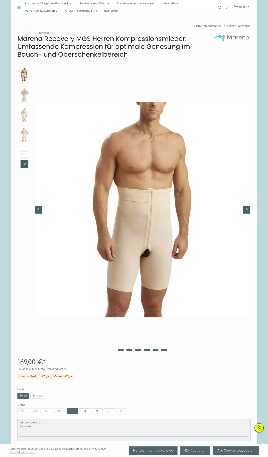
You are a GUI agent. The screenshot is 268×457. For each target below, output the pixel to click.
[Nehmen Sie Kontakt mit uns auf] (259, 427)
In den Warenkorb (188, 186)
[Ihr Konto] (228, 11)
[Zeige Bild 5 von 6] (105, 223)
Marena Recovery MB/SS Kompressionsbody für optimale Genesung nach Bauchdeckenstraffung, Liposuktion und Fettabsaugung (83, 351)
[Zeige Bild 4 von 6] (97, 223)
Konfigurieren (210, 451)
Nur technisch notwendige (178, 451)
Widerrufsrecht (134, 409)
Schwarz (176, 111)
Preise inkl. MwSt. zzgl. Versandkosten (178, 84)
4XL (202, 128)
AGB (195, 403)
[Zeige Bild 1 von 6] (71, 223)
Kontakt (196, 426)
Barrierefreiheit (195, 414)
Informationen (195, 392)
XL (163, 134)
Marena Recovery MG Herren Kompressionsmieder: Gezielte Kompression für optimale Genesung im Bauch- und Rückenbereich (181, 351)
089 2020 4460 (72, 410)
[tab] (75, 234)
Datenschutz (195, 409)
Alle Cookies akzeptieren (241, 451)
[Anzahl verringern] (161, 175)
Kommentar (166, 149)
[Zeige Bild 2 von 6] (79, 223)
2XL (165, 128)
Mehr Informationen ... (96, 451)
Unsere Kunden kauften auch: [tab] (36, 284)
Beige (163, 111)
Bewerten (43, 40)
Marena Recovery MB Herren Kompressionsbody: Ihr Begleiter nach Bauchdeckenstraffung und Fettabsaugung (37, 351)
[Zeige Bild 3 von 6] (88, 223)
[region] (84, 150)
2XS (177, 128)
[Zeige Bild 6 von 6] (114, 223)
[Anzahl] (179, 175)
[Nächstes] (24, 171)
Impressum (195, 420)
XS (177, 135)
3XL (189, 128)
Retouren (134, 414)
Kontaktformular (80, 423)
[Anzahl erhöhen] (197, 175)
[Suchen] (220, 11)
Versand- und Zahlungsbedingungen (134, 403)
